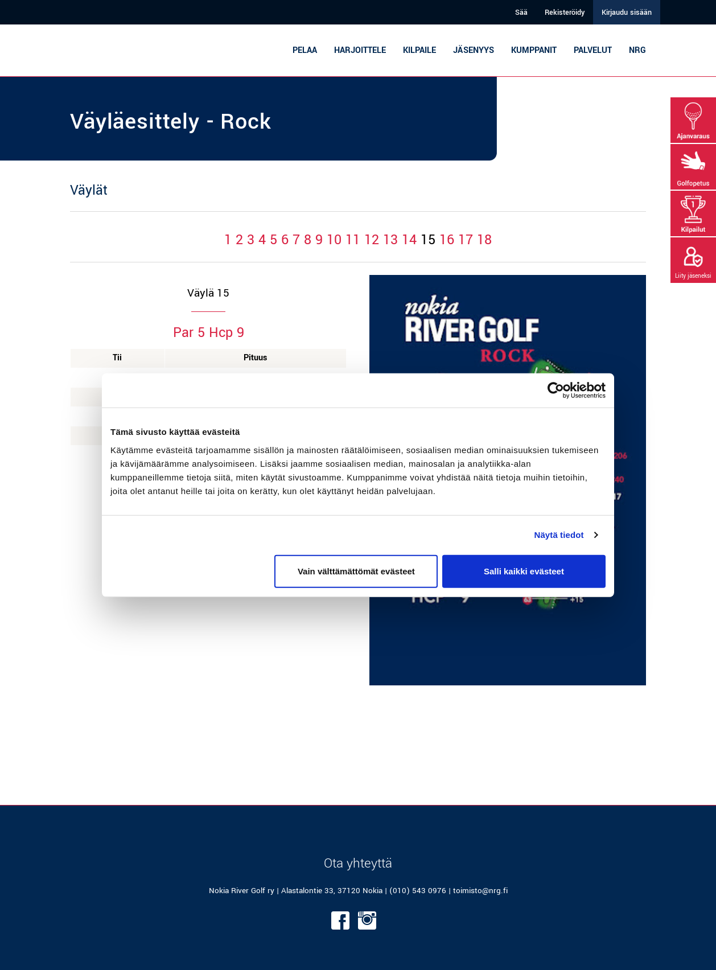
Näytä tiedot (559, 535)
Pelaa (305, 50)
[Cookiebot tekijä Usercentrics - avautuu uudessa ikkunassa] (556, 390)
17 (465, 240)
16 (446, 240)
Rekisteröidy (565, 12)
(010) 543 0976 (417, 890)
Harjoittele (360, 50)
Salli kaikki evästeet (524, 571)
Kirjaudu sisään (627, 12)
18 (484, 240)
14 (409, 240)
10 (334, 240)
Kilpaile (419, 50)
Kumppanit (534, 50)
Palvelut (593, 50)
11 (352, 240)
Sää (521, 12)
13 (390, 240)
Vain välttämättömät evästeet (356, 571)
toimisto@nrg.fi (480, 890)
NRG (637, 50)
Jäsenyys (473, 50)
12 (371, 240)
